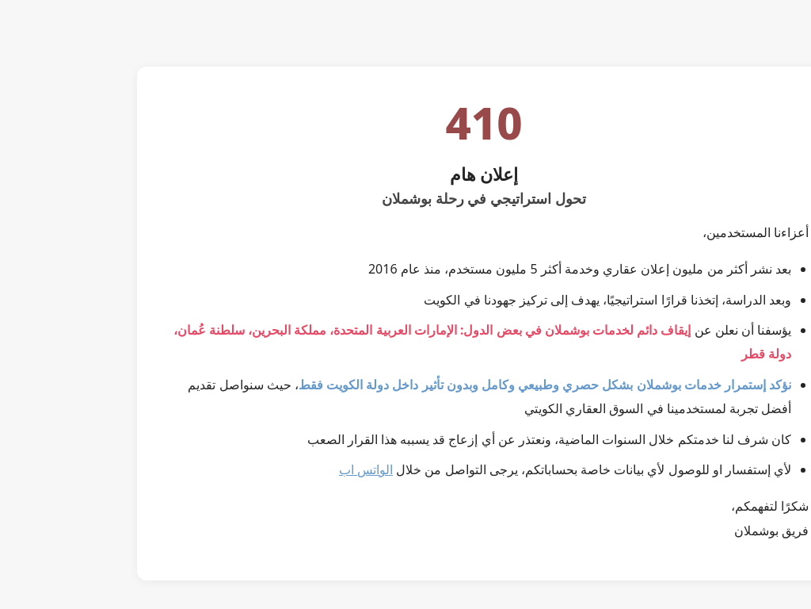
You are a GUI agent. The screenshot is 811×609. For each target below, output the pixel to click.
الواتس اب (287, 469)
